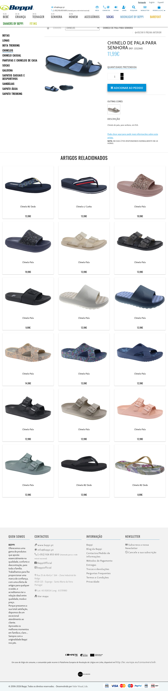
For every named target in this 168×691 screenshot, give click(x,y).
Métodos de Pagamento (99, 560)
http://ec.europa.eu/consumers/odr (136, 662)
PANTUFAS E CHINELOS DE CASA (19, 60)
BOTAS (6, 35)
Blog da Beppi (94, 549)
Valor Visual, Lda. (80, 686)
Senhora (56, 17)
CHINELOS (7, 50)
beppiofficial (43, 567)
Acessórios (92, 17)
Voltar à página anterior (148, 32)
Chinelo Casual (11, 55)
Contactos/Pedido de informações (98, 554)
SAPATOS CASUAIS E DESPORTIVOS (13, 77)
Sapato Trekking (12, 94)
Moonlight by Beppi (131, 17)
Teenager (38, 17)
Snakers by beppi (13, 23)
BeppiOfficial (43, 563)
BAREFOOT (155, 17)
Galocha (7, 70)
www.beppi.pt (44, 545)
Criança (20, 17)
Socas (110, 17)
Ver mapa (42, 596)
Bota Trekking (11, 45)
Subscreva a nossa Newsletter (137, 546)
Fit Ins (33, 23)
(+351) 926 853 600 (56, 556)
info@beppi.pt (44, 549)
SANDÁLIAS (8, 84)
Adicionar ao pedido (127, 87)
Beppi (89, 544)
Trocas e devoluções (97, 569)
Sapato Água (10, 89)
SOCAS (6, 65)
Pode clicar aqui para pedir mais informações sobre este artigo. (132, 135)
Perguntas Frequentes (98, 573)
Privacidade (92, 581)
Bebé (6, 17)
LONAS (5, 40)
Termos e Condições (97, 577)
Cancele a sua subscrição (140, 552)
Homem (73, 17)
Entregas (91, 565)
